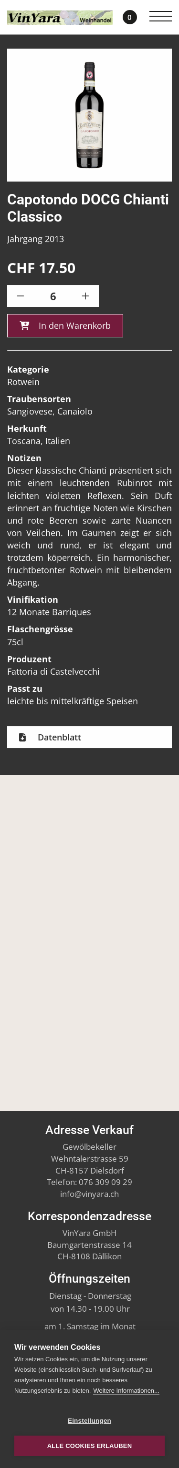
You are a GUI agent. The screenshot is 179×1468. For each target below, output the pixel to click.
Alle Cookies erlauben (89, 1445)
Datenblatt (58, 739)
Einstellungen (89, 1420)
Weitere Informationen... (126, 1390)
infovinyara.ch (89, 1193)
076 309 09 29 (105, 1181)
